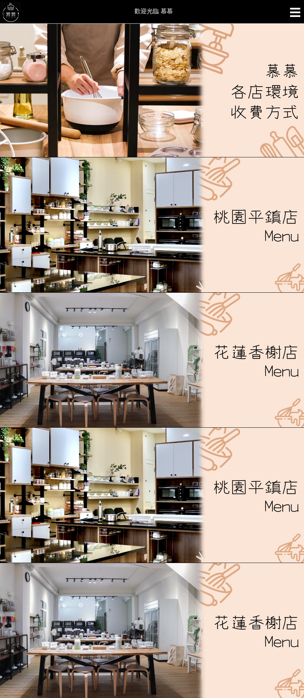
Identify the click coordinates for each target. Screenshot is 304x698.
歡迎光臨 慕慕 (154, 11)
